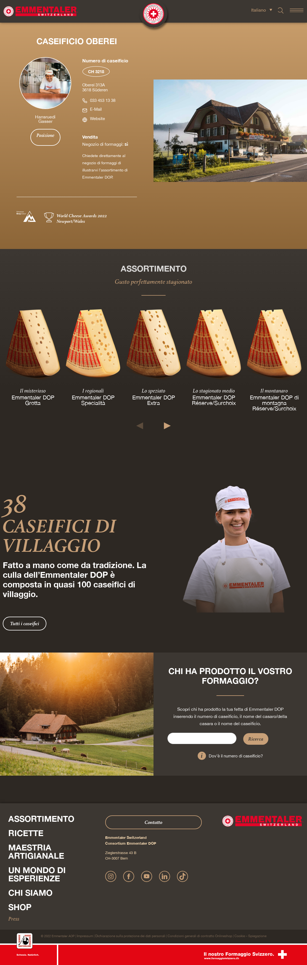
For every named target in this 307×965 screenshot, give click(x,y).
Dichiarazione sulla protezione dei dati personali (130, 936)
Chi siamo (30, 893)
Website (97, 118)
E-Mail (96, 109)
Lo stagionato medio (214, 390)
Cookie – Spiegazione (250, 936)
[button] (139, 425)
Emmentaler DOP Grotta (33, 400)
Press (13, 918)
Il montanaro (274, 390)
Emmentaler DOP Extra (153, 400)
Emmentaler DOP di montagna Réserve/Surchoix (274, 403)
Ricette (25, 833)
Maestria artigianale (36, 851)
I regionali (93, 390)
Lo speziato (153, 390)
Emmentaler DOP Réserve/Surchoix (214, 400)
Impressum (85, 936)
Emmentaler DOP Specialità (93, 400)
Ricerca (255, 738)
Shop (19, 907)
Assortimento (41, 819)
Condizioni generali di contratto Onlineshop (200, 936)
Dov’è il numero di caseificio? (236, 756)
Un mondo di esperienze (37, 874)
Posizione (45, 135)
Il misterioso (33, 390)
